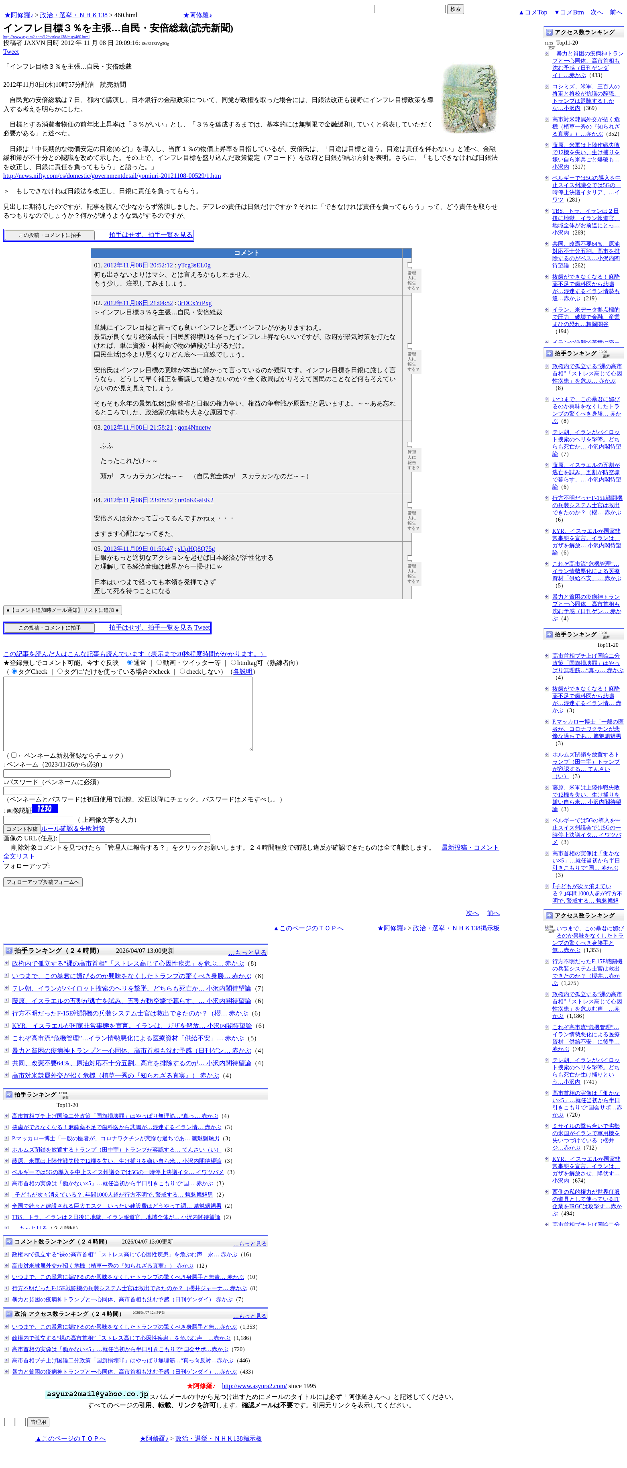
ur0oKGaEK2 (196, 500)
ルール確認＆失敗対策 (73, 843)
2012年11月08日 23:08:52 (138, 500)
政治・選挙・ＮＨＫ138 (74, 15)
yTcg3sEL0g (194, 265)
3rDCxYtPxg (195, 303)
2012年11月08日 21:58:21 (138, 427)
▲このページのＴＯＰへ (308, 942)
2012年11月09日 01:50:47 (138, 548)
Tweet (11, 51)
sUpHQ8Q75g (196, 548)
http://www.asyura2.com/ (254, 1400)
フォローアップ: (26, 880)
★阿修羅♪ (18, 15)
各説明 (242, 671)
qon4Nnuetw (194, 427)
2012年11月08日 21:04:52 (138, 303)
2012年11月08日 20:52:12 (138, 265)
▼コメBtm (569, 12)
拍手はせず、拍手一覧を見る (151, 234)
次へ (596, 12)
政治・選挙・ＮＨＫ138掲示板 (456, 942)
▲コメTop (533, 12)
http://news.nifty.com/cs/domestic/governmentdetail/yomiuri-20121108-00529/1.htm (112, 175)
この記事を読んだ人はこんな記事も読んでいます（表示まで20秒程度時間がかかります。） (135, 653)
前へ (616, 12)
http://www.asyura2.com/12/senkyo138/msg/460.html (46, 37)
